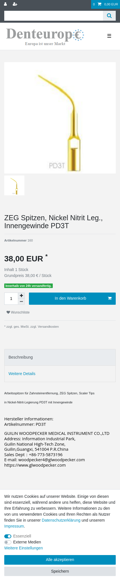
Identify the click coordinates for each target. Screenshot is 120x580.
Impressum (14, 526)
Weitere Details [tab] (22, 373)
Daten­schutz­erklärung (61, 520)
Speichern (60, 571)
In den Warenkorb (83, 298)
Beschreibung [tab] (21, 357)
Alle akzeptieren (60, 559)
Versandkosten (48, 326)
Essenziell (22, 536)
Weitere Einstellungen (23, 548)
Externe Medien (27, 542)
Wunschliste (18, 312)
